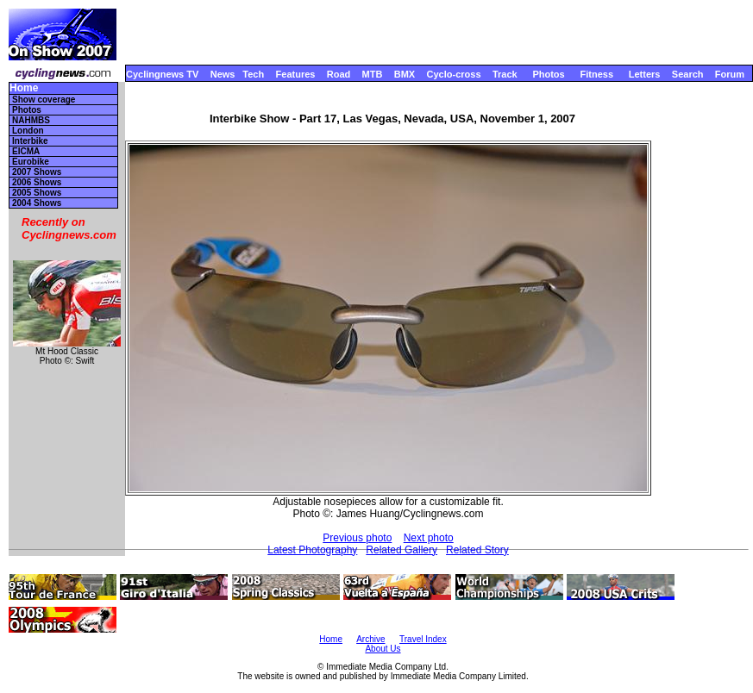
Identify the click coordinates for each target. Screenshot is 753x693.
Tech (253, 74)
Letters (645, 74)
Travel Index (423, 639)
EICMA (26, 151)
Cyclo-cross (454, 74)
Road (339, 74)
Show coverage (43, 99)
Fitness (596, 74)
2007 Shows (36, 172)
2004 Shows (36, 203)
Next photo (429, 538)
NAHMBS (31, 120)
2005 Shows (36, 192)
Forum (729, 74)
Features (296, 74)
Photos (548, 74)
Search (688, 74)
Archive (370, 639)
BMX (404, 74)
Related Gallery (401, 550)
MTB (372, 74)
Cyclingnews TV (162, 74)
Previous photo (357, 538)
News (222, 74)
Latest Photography (312, 550)
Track (505, 74)
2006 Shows (36, 182)
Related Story (477, 550)
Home (23, 88)
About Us (382, 648)
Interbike (30, 141)
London (28, 130)
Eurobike (30, 161)
